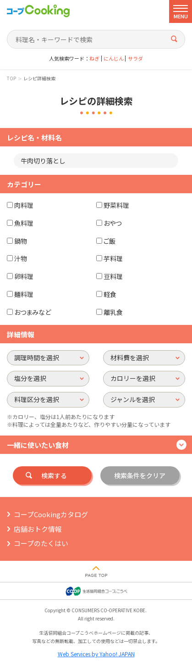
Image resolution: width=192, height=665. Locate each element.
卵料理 (23, 276)
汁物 (20, 258)
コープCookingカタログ (51, 514)
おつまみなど (32, 312)
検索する (54, 475)
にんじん (114, 58)
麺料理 (23, 294)
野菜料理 (116, 205)
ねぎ (94, 58)
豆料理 (113, 276)
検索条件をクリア (139, 475)
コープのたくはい (41, 543)
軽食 (110, 294)
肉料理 (23, 205)
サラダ (135, 58)
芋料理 (113, 258)
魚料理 (23, 223)
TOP (11, 78)
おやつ (112, 223)
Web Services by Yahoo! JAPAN (96, 654)
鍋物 (20, 241)
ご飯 (109, 241)
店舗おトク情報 (38, 529)
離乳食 (113, 312)
